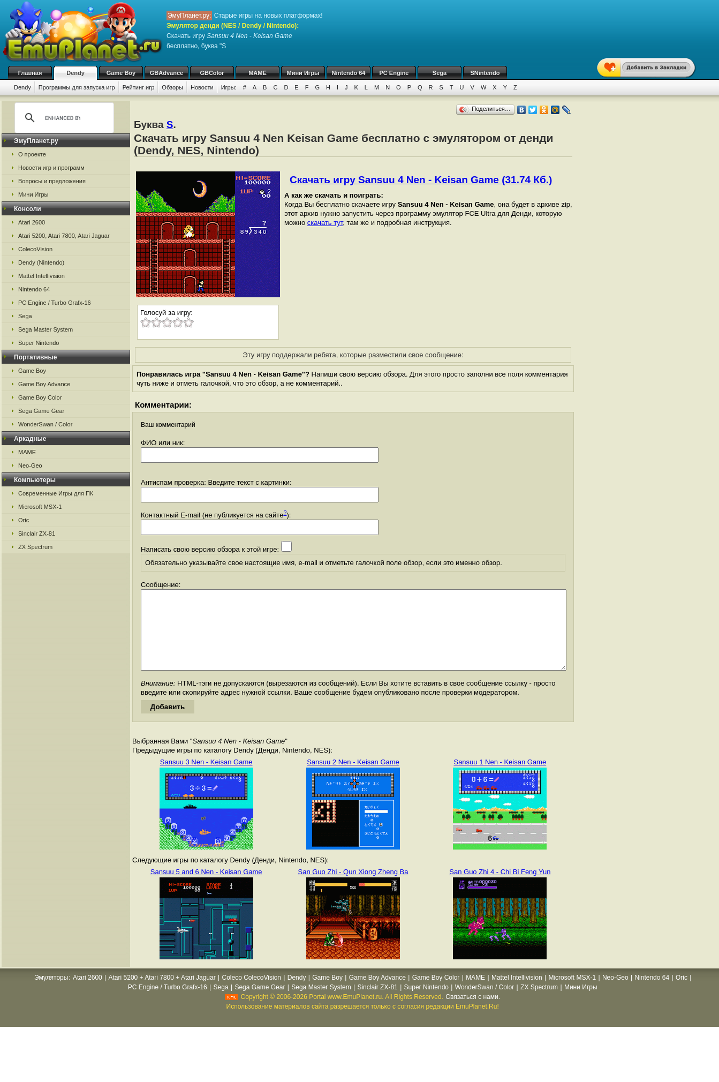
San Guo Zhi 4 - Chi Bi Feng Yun (499, 888)
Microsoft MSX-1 (40, 507)
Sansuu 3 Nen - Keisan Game (206, 778)
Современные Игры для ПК (55, 493)
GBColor (212, 73)
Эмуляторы (51, 993)
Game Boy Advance (44, 384)
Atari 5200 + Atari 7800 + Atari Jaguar (162, 993)
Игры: (229, 87)
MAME (257, 73)
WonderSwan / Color (45, 424)
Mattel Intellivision (41, 276)
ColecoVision (35, 249)
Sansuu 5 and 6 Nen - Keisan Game (206, 888)
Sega (439, 73)
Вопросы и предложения (52, 181)
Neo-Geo (30, 465)
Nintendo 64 (349, 73)
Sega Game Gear (41, 411)
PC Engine (393, 73)
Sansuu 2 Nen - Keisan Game (353, 778)
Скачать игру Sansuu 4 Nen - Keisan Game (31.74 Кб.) (421, 179)
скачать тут (325, 223)
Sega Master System (45, 329)
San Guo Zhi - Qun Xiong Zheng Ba (353, 888)
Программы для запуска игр (77, 87)
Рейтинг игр (139, 87)
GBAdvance (166, 73)
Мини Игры (303, 73)
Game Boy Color (40, 397)
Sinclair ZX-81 (36, 533)
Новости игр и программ (51, 167)
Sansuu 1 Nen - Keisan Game (499, 778)
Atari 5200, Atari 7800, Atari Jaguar (64, 235)
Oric (23, 520)
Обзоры (172, 87)
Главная (30, 73)
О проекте (32, 154)
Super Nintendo (38, 343)
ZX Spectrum (35, 547)
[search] (62, 117)
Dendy (75, 73)
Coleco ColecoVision (251, 993)
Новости (202, 87)
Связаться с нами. (472, 1013)
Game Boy (121, 73)
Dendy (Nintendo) (41, 262)
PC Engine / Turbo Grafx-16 (54, 302)
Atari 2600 (31, 222)
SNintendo (485, 73)
